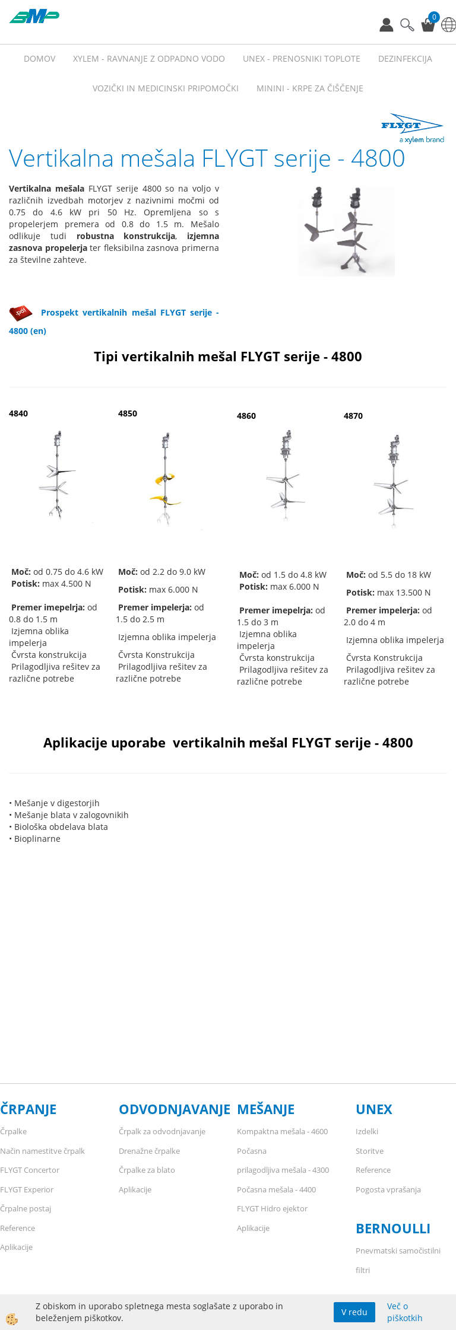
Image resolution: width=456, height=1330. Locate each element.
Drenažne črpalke (149, 1151)
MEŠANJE (265, 1109)
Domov (39, 58)
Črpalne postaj (25, 1208)
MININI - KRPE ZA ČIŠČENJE (309, 88)
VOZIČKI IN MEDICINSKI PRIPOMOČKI (166, 88)
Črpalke (13, 1131)
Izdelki (367, 1131)
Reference (17, 1228)
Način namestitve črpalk (42, 1151)
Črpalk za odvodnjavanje (162, 1131)
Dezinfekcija (405, 58)
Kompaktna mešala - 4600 (282, 1131)
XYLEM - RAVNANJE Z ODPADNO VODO (149, 58)
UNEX (374, 1109)
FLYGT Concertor (29, 1169)
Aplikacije (16, 1247)
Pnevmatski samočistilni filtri (398, 1260)
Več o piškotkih (405, 1311)
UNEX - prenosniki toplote (301, 58)
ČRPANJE (28, 1109)
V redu (354, 1312)
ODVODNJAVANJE (174, 1109)
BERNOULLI (393, 1228)
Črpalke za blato (147, 1169)
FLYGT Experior (26, 1189)
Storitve (370, 1151)
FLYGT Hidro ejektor (272, 1208)
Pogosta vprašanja (388, 1189)
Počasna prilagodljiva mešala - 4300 (283, 1161)
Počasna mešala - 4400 (276, 1189)
